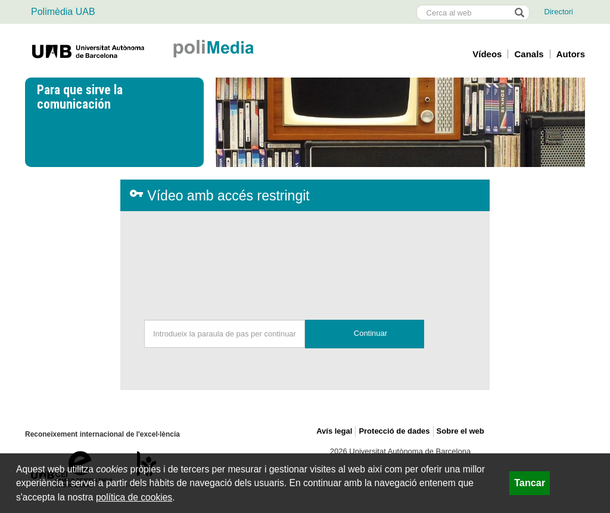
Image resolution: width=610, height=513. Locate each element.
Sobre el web (460, 431)
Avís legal (334, 431)
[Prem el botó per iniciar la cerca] (519, 12)
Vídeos (487, 54)
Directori (558, 11)
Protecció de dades (394, 431)
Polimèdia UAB (63, 12)
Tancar (529, 482)
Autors (570, 54)
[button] (364, 334)
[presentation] (305, 258)
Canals (528, 54)
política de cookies (134, 497)
